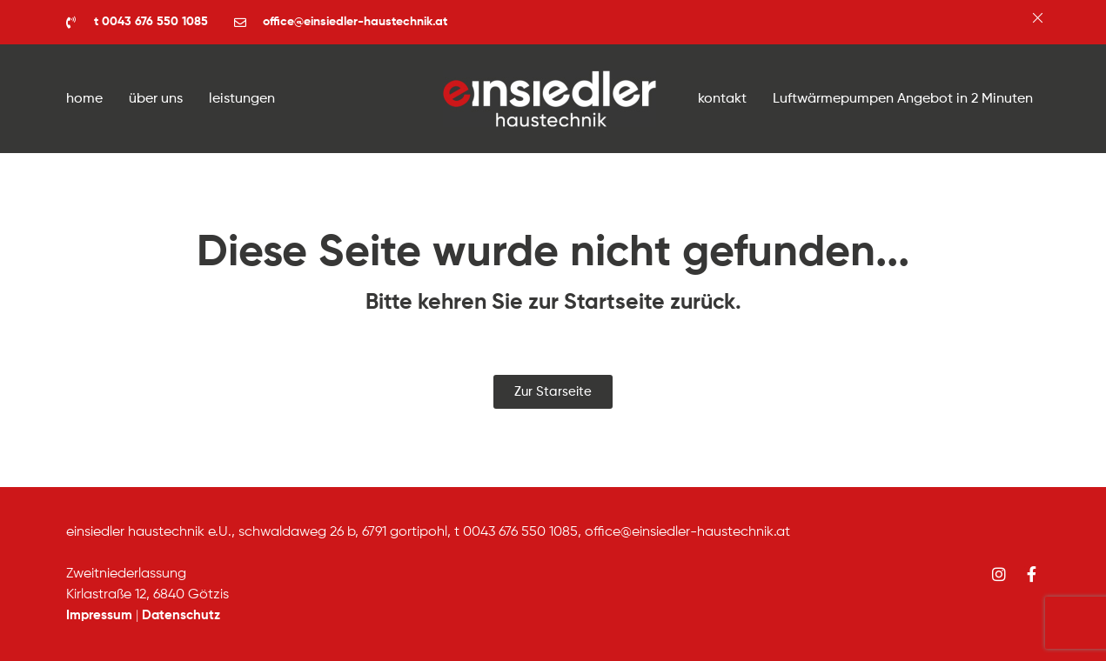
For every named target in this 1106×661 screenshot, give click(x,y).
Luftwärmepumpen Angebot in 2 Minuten (903, 99)
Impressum (99, 615)
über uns (156, 99)
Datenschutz (181, 615)
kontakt (722, 99)
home (84, 99)
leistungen (242, 99)
